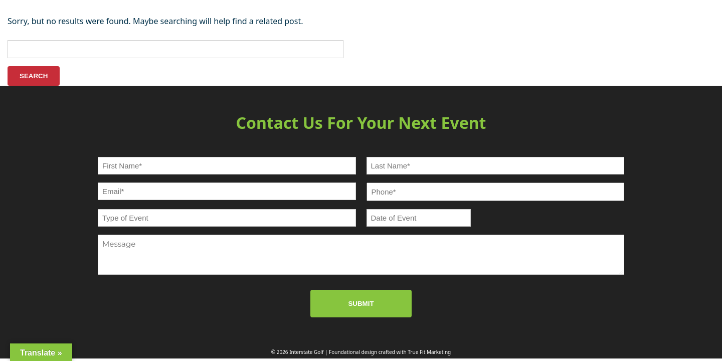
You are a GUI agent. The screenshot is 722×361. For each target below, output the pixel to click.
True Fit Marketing (429, 351)
